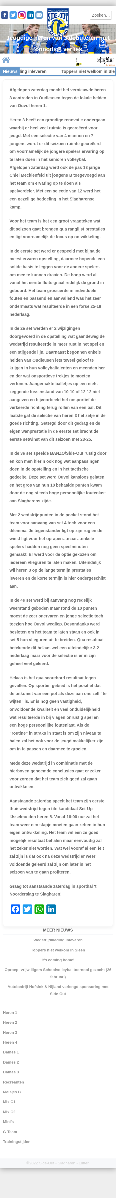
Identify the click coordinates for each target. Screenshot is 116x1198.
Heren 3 (10, 1032)
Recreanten (13, 1082)
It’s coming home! (58, 960)
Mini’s (8, 1121)
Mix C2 (9, 1112)
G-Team (10, 1132)
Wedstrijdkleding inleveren (57, 940)
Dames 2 (11, 1062)
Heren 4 (10, 1042)
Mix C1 (9, 1102)
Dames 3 (11, 1072)
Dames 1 (11, 1052)
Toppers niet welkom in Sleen (58, 950)
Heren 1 (10, 1012)
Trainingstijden (16, 1141)
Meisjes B (12, 1092)
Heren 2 (10, 1022)
